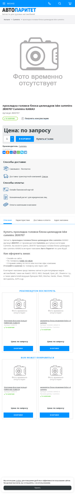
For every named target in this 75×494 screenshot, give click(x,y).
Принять (38, 488)
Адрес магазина (61, 220)
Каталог (7, 19)
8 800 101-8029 (26, 261)
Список (45, 176)
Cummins (16, 19)
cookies (18, 481)
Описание (7, 220)
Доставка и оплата (42, 220)
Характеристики (23, 220)
